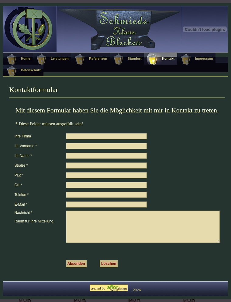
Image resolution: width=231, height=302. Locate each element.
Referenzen (98, 58)
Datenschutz (31, 70)
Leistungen (60, 58)
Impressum (204, 58)
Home (25, 58)
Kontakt (168, 58)
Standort (134, 58)
